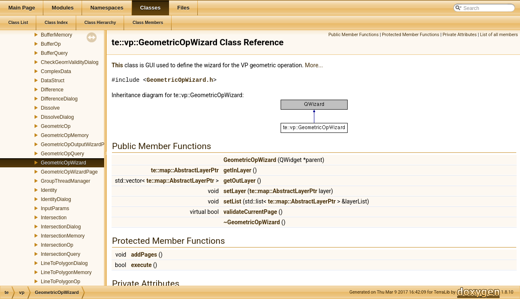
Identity (49, 190)
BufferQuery (54, 53)
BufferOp (51, 44)
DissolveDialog (57, 117)
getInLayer (237, 170)
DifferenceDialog (59, 99)
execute (141, 265)
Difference (52, 90)
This (117, 65)
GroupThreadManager (65, 181)
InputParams (55, 208)
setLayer (235, 191)
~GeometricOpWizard (252, 222)
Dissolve (50, 108)
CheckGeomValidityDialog (70, 62)
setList (232, 201)
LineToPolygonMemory (66, 272)
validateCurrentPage (250, 211)
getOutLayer (240, 180)
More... (314, 65)
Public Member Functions (353, 34)
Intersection (54, 218)
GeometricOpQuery (62, 154)
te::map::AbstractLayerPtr (185, 170)
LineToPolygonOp (60, 281)
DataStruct (53, 80)
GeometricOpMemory (65, 135)
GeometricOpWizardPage (69, 172)
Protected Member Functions (410, 34)
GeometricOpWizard (63, 163)
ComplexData (56, 71)
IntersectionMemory (63, 236)
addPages (144, 254)
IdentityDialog (56, 199)
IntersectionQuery (60, 254)
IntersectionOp (57, 245)
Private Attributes (460, 34)
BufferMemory (56, 35)
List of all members (499, 34)
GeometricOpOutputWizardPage (77, 144)
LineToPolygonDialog (64, 263)
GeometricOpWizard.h (180, 80)
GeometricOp (55, 126)
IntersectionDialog (61, 227)
